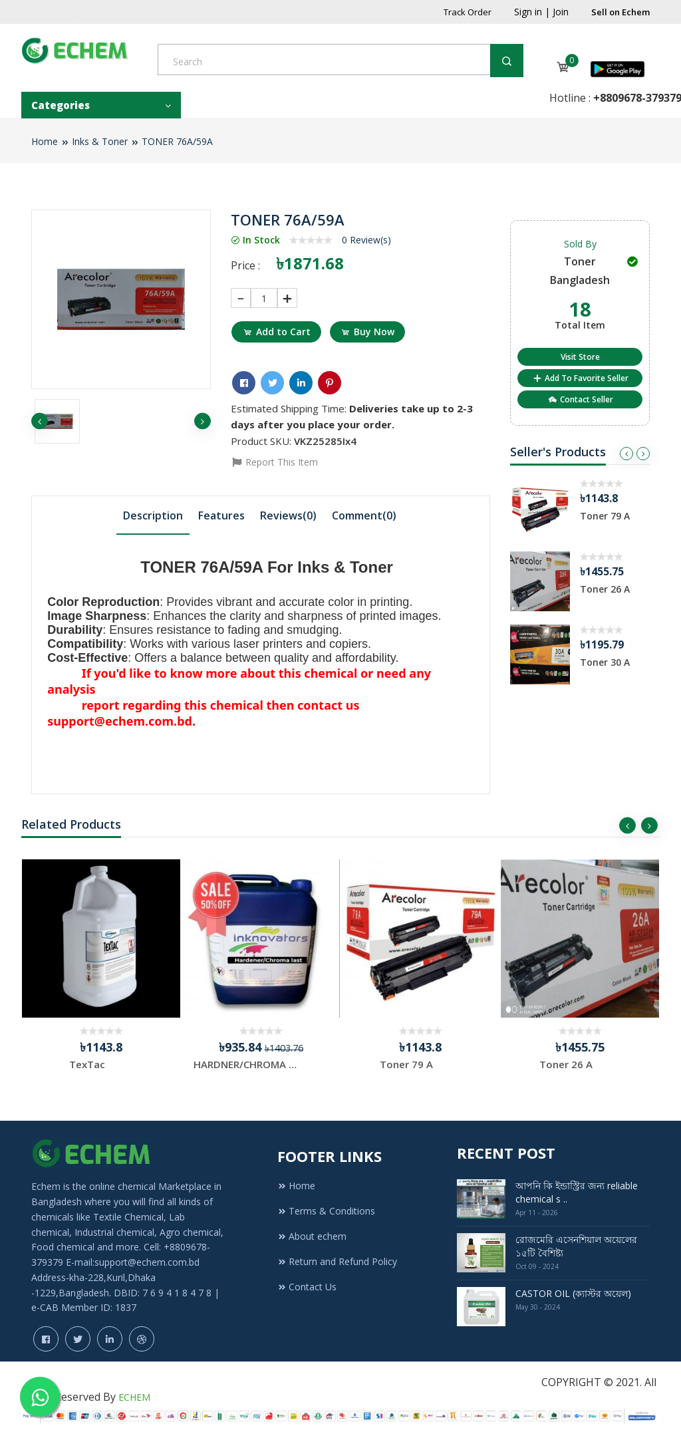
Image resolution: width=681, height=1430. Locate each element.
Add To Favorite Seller (580, 378)
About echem (311, 1226)
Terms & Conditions (326, 1201)
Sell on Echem (620, 12)
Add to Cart (277, 331)
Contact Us (307, 1276)
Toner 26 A (605, 589)
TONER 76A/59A (177, 141)
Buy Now (371, 331)
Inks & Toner (100, 141)
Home (44, 141)
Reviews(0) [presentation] (288, 513)
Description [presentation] (153, 513)
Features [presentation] (221, 513)
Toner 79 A (605, 515)
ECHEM (134, 1387)
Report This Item (274, 460)
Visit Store (580, 356)
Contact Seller (580, 399)
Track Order (467, 12)
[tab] (153, 513)
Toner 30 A (605, 662)
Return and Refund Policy (337, 1251)
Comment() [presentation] (364, 513)
